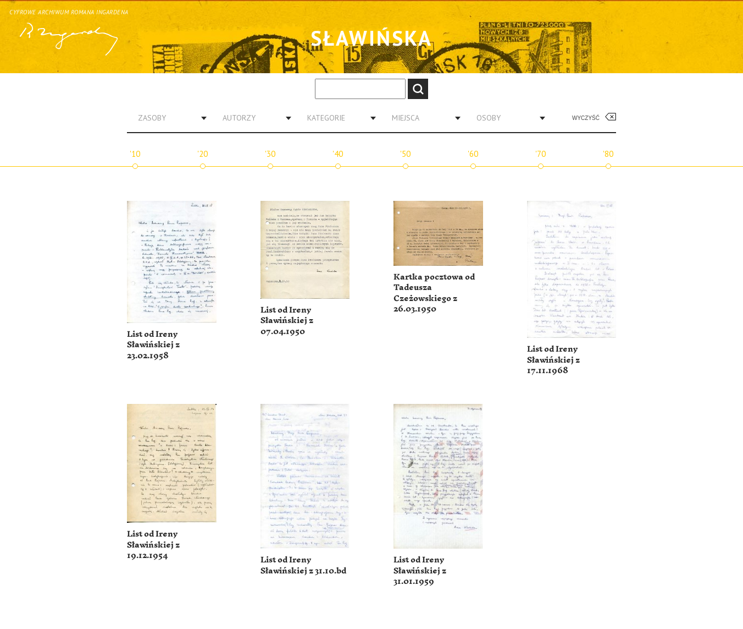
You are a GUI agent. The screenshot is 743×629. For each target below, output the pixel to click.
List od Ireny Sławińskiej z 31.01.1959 (419, 570)
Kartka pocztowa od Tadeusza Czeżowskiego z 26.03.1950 (434, 293)
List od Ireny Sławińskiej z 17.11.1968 (553, 360)
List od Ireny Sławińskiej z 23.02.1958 (153, 345)
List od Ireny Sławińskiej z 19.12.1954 (153, 544)
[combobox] (168, 117)
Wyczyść (586, 118)
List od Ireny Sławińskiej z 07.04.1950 (286, 320)
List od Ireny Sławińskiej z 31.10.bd (303, 565)
